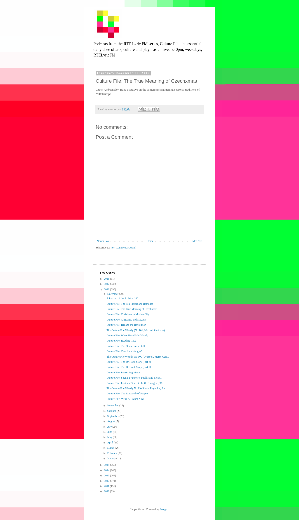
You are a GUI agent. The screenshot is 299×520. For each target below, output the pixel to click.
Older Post (196, 241)
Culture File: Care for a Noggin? (124, 351)
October (112, 410)
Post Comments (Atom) (124, 247)
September (113, 416)
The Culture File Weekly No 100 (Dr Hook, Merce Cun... (137, 356)
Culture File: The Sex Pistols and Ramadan (129, 303)
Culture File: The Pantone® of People (127, 393)
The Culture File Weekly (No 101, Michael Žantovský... (136, 330)
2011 (107, 486)
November (113, 405)
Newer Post (103, 241)
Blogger (164, 509)
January (111, 458)
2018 (107, 278)
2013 (107, 475)
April (110, 442)
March (111, 447)
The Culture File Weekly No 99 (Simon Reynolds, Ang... (137, 388)
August (111, 421)
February (112, 453)
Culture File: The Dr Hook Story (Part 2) (128, 361)
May (110, 437)
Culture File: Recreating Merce (123, 372)
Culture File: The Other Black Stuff (125, 346)
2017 (107, 284)
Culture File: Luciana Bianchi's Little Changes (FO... (135, 383)
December (113, 293)
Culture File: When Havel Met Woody (127, 335)
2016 (107, 289)
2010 (107, 491)
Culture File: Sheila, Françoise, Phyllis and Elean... (134, 377)
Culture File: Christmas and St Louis (126, 319)
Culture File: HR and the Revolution (126, 324)
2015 (107, 464)
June (110, 431)
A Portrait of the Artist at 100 (122, 298)
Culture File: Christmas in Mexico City (127, 314)
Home (150, 241)
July (109, 426)
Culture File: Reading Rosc (121, 340)
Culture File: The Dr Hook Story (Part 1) (128, 367)
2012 (107, 481)
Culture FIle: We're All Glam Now (125, 399)
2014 (107, 470)
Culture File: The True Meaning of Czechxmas (131, 309)
